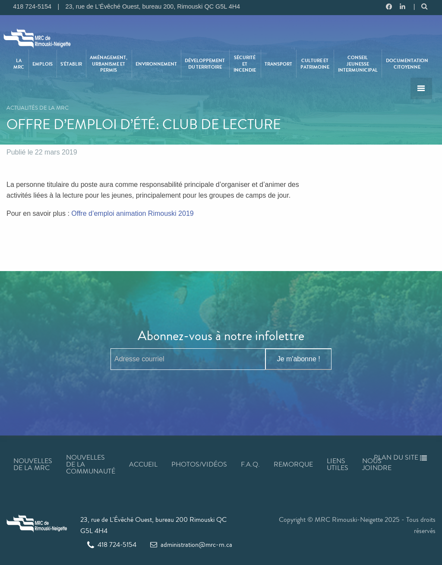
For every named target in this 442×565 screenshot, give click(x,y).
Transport (278, 63)
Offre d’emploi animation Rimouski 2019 (132, 213)
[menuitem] (19, 64)
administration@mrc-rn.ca (191, 544)
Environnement (156, 63)
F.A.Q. (250, 464)
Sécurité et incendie (245, 63)
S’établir (71, 63)
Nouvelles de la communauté (90, 464)
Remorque (293, 464)
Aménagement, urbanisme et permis (108, 63)
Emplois (42, 63)
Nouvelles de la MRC (32, 464)
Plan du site (400, 457)
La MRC (18, 63)
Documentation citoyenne (407, 63)
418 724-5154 (111, 544)
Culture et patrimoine (314, 63)
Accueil (143, 464)
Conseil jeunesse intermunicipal (358, 63)
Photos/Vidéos (199, 464)
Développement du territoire (205, 63)
